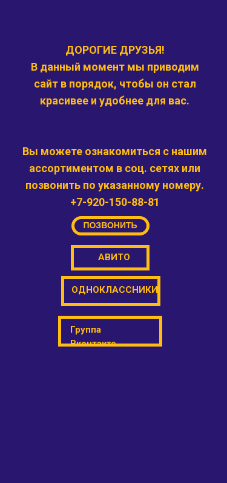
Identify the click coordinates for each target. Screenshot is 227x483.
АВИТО (114, 257)
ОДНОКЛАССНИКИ (114, 289)
